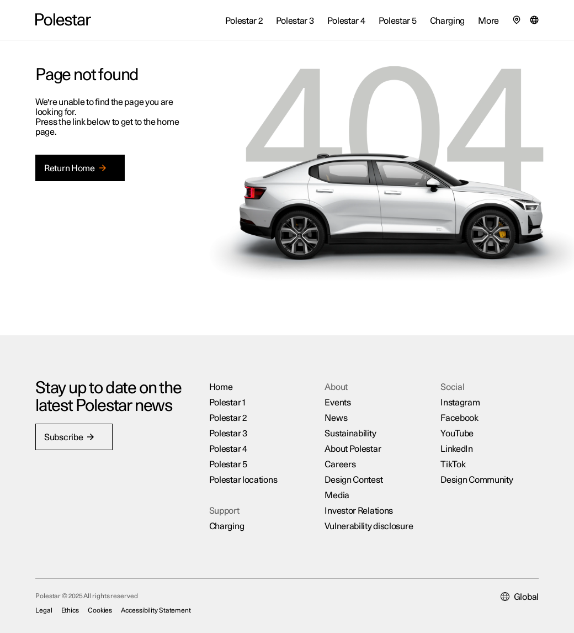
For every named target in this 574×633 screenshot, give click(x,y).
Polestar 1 (227, 402)
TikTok (452, 464)
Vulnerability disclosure (369, 526)
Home (221, 387)
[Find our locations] (516, 20)
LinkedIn (456, 449)
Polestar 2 (228, 418)
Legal (43, 610)
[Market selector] (534, 20)
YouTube (457, 433)
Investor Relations (359, 511)
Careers (340, 464)
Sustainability (350, 433)
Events (337, 402)
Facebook (459, 418)
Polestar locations (243, 480)
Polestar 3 (228, 433)
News (336, 418)
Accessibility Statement (156, 610)
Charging (227, 526)
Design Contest (353, 480)
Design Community (476, 480)
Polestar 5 (228, 464)
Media (337, 495)
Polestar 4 (228, 449)
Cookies (100, 610)
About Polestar (353, 449)
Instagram (460, 402)
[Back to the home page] (63, 20)
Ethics (70, 610)
